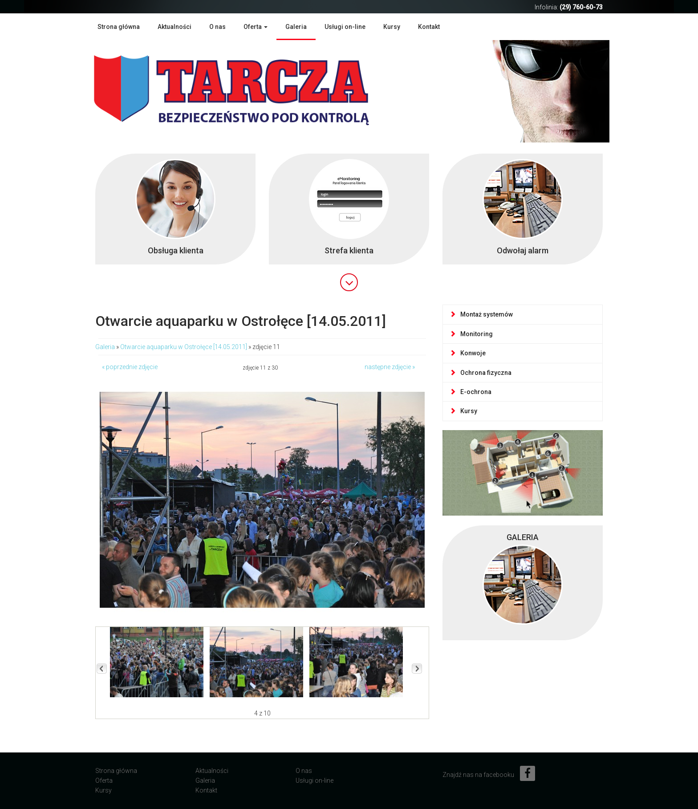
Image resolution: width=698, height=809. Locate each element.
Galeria (296, 26)
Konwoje (468, 353)
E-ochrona (470, 391)
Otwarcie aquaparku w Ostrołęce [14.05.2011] (183, 346)
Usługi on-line (345, 26)
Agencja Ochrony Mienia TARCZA (244, 90)
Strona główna (118, 26)
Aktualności (174, 26)
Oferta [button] (255, 26)
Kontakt (429, 26)
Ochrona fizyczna (480, 372)
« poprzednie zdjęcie (130, 366)
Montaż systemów (481, 314)
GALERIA (523, 537)
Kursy (391, 26)
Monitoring (471, 333)
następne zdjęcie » (390, 366)
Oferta (104, 780)
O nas (217, 26)
